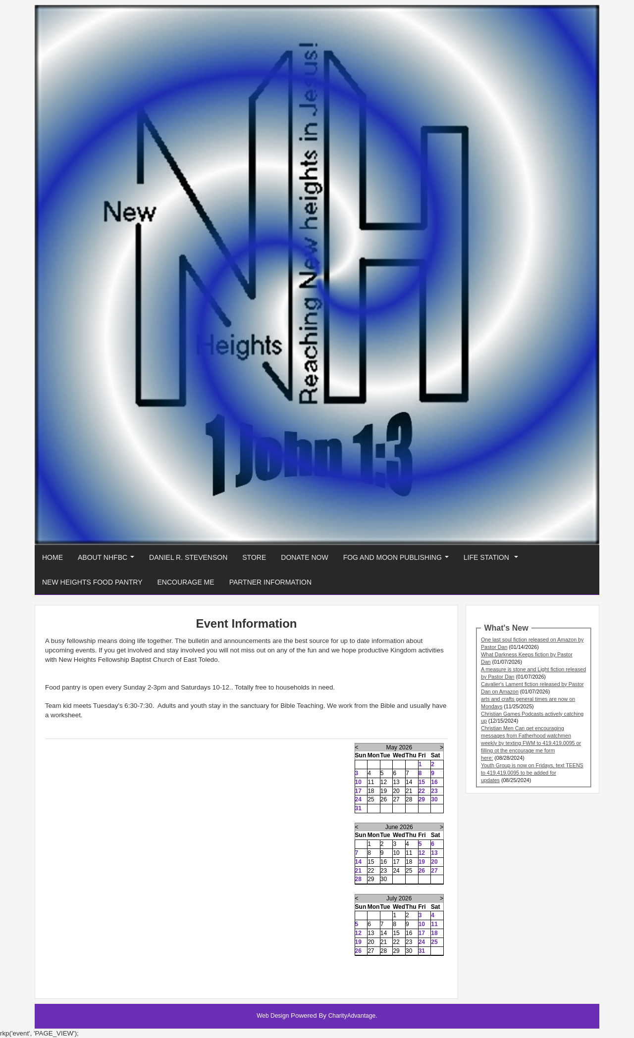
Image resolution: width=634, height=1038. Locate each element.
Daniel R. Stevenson (188, 557)
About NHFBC (108, 560)
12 (422, 852)
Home (52, 557)
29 (422, 799)
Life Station (493, 560)
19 (422, 861)
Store (254, 557)
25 (434, 942)
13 (434, 852)
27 (434, 870)
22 (422, 791)
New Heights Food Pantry (92, 582)
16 (434, 782)
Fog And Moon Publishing (398, 560)
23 (434, 791)
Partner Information (270, 582)
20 (434, 861)
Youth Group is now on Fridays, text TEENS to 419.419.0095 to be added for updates (532, 772)
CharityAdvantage (351, 1015)
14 (358, 861)
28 (358, 879)
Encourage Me (186, 582)
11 (434, 924)
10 (358, 782)
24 (358, 799)
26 (422, 870)
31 (358, 808)
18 (434, 933)
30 (434, 799)
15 (422, 782)
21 (358, 870)
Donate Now (304, 557)
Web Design (273, 1015)
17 (358, 791)
